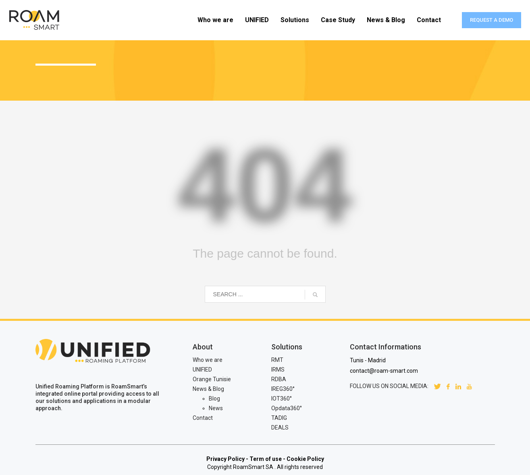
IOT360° (281, 398)
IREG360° (283, 389)
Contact (203, 418)
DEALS (280, 427)
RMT (277, 360)
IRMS (278, 369)
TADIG (279, 418)
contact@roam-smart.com (384, 371)
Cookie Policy (305, 459)
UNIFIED (202, 369)
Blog (214, 398)
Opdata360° (286, 408)
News (216, 408)
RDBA (278, 379)
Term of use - (267, 459)
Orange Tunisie (212, 379)
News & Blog (208, 389)
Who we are (207, 360)
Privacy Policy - (227, 459)
